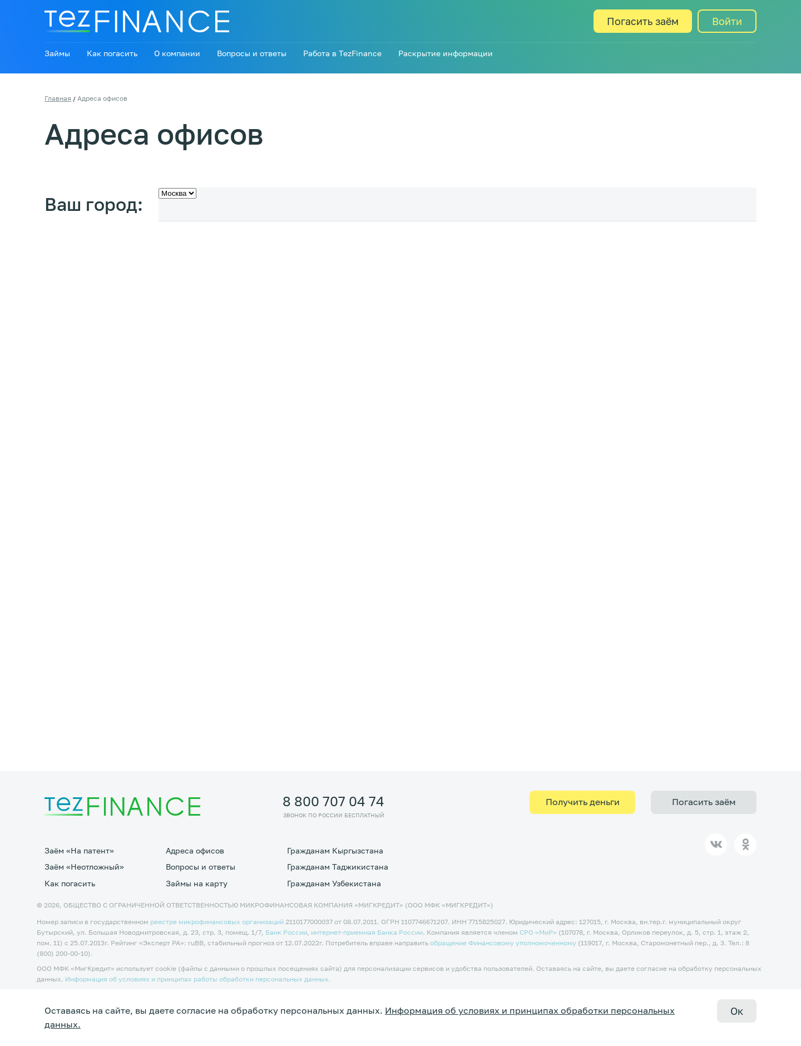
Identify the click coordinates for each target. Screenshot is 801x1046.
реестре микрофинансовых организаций (217, 921)
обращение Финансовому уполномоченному (503, 943)
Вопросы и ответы (251, 53)
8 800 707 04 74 (333, 801)
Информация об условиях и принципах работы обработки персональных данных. (198, 979)
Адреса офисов (195, 850)
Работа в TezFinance (342, 53)
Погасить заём (643, 21)
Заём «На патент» (79, 850)
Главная (57, 98)
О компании (177, 53)
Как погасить (112, 53)
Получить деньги (583, 801)
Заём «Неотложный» (84, 866)
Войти (727, 21)
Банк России (286, 932)
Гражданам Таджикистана (337, 866)
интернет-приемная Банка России (367, 932)
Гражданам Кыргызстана (335, 850)
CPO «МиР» (538, 932)
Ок (736, 1011)
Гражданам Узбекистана (334, 883)
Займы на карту (197, 883)
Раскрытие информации (445, 53)
